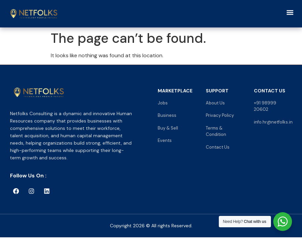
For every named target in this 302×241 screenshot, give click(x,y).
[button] (289, 12)
